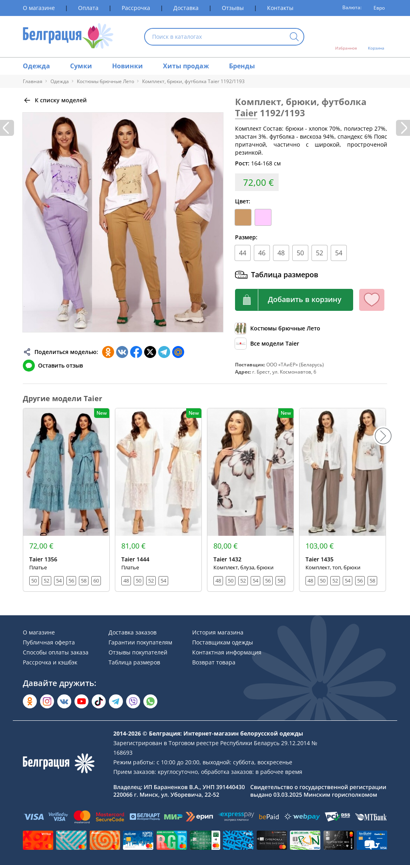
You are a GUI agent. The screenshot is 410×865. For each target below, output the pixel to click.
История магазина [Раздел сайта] (217, 632)
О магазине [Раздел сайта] (39, 8)
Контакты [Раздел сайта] (280, 8)
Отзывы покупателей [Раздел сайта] (138, 652)
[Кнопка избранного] (371, 300)
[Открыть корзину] (376, 37)
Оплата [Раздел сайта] (88, 8)
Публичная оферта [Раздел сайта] (49, 642)
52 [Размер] (319, 253)
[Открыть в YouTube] (81, 701)
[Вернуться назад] (55, 100)
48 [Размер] (281, 253)
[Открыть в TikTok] (99, 701)
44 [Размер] (242, 253)
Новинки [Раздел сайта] (127, 66)
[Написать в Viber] (133, 701)
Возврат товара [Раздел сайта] (213, 662)
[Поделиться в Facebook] (136, 352)
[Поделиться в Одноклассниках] (108, 352)
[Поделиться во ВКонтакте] (122, 352)
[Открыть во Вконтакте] (64, 701)
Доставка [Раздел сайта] (186, 8)
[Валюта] (376, 8)
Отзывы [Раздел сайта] (233, 8)
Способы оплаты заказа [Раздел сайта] (55, 652)
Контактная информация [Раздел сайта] (226, 652)
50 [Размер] (300, 253)
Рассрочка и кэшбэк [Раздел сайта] (50, 662)
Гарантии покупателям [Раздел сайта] (140, 642)
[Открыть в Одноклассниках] (30, 701)
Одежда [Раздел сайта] (36, 66)
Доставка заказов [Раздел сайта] (133, 632)
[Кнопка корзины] (294, 300)
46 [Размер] (261, 253)
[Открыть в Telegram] (116, 701)
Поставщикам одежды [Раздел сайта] (222, 642)
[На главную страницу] (68, 36)
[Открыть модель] (66, 499)
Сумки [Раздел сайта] (81, 66)
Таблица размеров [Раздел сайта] (134, 662)
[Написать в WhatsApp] (150, 701)
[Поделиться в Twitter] (150, 352)
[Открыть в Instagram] (47, 701)
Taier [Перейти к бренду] (246, 113)
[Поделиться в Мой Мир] (178, 352)
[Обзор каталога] (277, 328)
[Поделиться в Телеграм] (164, 352)
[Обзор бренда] (267, 343)
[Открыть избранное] (346, 37)
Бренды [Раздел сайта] (242, 66)
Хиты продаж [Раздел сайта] (186, 66)
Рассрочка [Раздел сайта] (136, 8)
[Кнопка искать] (294, 37)
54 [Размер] (338, 253)
